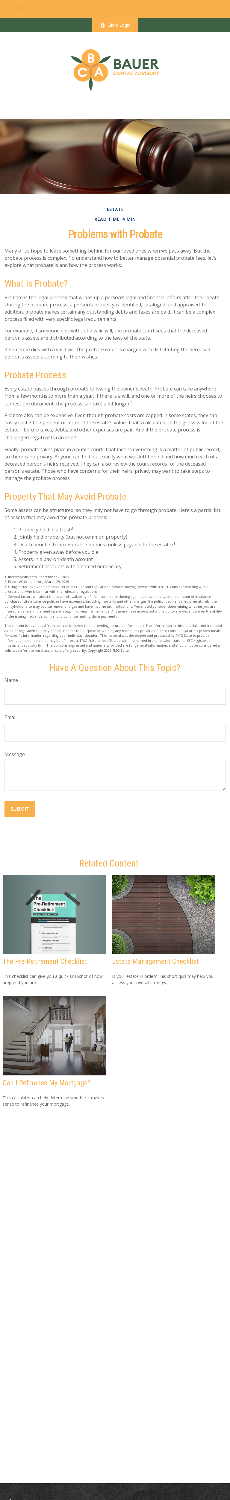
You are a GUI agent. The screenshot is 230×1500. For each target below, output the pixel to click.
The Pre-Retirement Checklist (45, 961)
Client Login (115, 25)
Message (14, 754)
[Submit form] (19, 809)
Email (10, 717)
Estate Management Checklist (155, 961)
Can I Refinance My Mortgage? (46, 1083)
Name (11, 680)
